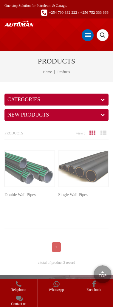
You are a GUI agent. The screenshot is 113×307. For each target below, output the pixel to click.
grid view (92, 133)
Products (63, 72)
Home (47, 72)
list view (103, 133)
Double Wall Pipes (19, 195)
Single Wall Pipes (73, 195)
